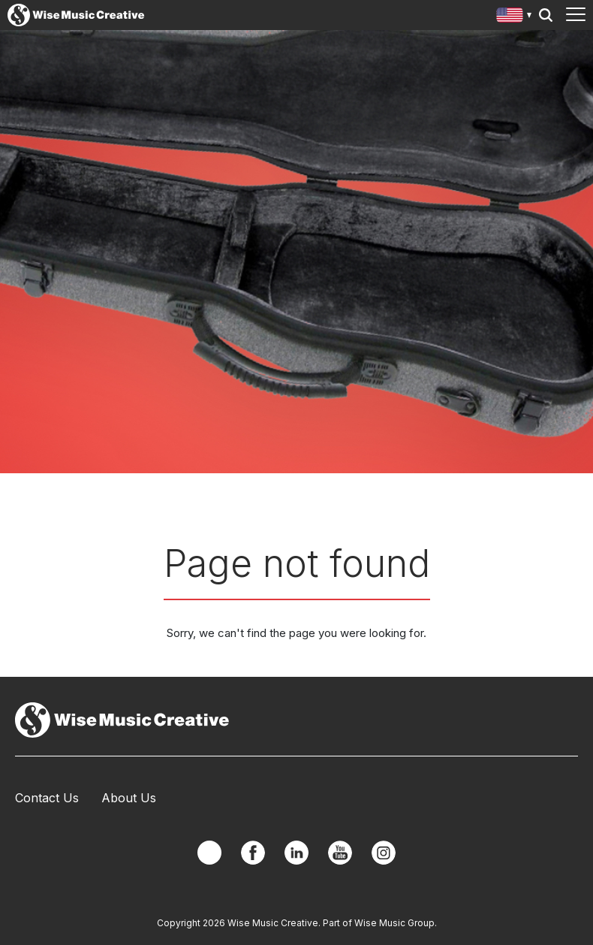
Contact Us (47, 797)
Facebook (253, 853)
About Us (128, 797)
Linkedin (296, 853)
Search (545, 15)
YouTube (340, 853)
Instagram (384, 853)
